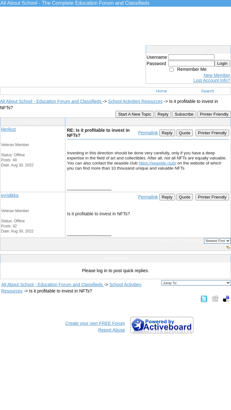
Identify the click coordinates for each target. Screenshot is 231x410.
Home (161, 91)
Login (222, 63)
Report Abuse (111, 330)
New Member (217, 75)
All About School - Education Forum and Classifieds (51, 101)
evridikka (9, 195)
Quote (184, 133)
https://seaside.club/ (157, 163)
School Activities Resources (135, 101)
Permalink (148, 132)
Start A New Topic (134, 114)
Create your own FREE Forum (95, 323)
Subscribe (184, 114)
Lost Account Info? (212, 80)
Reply (162, 114)
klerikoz (8, 129)
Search (207, 91)
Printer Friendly (214, 114)
